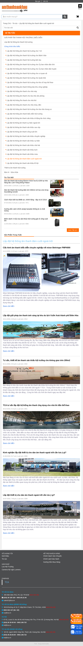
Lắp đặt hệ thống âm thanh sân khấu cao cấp (23, 127)
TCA (7, 582)
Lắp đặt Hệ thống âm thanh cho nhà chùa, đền (24, 105)
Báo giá (37, 1)
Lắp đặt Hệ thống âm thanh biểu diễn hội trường (24, 114)
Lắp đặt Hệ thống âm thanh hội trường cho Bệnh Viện (26, 55)
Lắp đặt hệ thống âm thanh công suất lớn (22, 132)
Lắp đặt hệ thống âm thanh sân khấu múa (22, 154)
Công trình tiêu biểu (12, 46)
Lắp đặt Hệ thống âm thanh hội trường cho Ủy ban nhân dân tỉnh (31, 64)
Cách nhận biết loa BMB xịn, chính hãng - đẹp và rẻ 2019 (25, 200)
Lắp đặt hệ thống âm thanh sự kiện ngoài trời (23, 123)
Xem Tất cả (73, 230)
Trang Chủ (7, 23)
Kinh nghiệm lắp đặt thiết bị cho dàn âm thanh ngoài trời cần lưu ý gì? (34, 453)
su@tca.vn (7, 613)
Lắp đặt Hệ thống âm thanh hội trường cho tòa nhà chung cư (29, 109)
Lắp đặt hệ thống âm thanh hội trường (18, 42)
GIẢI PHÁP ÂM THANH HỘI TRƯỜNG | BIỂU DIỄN (23, 37)
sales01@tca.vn (9, 600)
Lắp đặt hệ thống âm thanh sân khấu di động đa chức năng (28, 118)
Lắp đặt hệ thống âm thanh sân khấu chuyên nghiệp (26, 136)
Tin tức (15, 23)
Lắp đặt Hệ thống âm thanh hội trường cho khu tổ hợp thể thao (30, 82)
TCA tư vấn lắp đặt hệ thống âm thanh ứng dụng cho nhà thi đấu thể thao (36, 405)
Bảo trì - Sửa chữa (11, 172)
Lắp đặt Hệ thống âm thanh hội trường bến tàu (24, 60)
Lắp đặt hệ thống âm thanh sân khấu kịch (22, 150)
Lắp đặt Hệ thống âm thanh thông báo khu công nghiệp (27, 87)
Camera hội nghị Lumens (11, 570)
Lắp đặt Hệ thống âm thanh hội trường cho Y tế (24, 51)
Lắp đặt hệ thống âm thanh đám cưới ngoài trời (36, 23)
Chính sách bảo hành (51, 559)
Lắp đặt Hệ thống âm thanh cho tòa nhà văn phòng (25, 96)
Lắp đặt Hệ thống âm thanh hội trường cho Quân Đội (26, 78)
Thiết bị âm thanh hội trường (14, 168)
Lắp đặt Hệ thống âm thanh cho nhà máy (22, 91)
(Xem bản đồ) (34, 595)
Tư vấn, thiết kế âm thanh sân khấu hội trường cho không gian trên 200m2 (36, 360)
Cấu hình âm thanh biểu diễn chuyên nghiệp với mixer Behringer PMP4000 (36, 248)
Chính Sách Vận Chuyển (52, 556)
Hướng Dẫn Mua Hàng (51, 562)
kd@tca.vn (7, 625)
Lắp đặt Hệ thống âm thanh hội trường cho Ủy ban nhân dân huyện (31, 69)
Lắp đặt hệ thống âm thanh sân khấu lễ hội (22, 163)
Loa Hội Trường (7, 567)
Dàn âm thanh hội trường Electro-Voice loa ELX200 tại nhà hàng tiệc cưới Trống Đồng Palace (26, 181)
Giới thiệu (5, 556)
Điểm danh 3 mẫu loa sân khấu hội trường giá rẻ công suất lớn (26, 220)
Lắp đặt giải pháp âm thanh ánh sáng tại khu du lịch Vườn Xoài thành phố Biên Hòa (40, 315)
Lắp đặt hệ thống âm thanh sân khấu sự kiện (23, 141)
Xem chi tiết (9, 306)
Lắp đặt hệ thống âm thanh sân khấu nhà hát (23, 145)
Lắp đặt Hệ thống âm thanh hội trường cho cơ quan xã (27, 73)
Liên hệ (45, 1)
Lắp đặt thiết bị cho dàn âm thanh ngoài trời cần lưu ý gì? (29, 495)
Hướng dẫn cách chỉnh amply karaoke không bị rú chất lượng (24, 210)
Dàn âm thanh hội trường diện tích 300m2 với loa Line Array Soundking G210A (26, 191)
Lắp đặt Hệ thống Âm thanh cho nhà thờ (21, 100)
